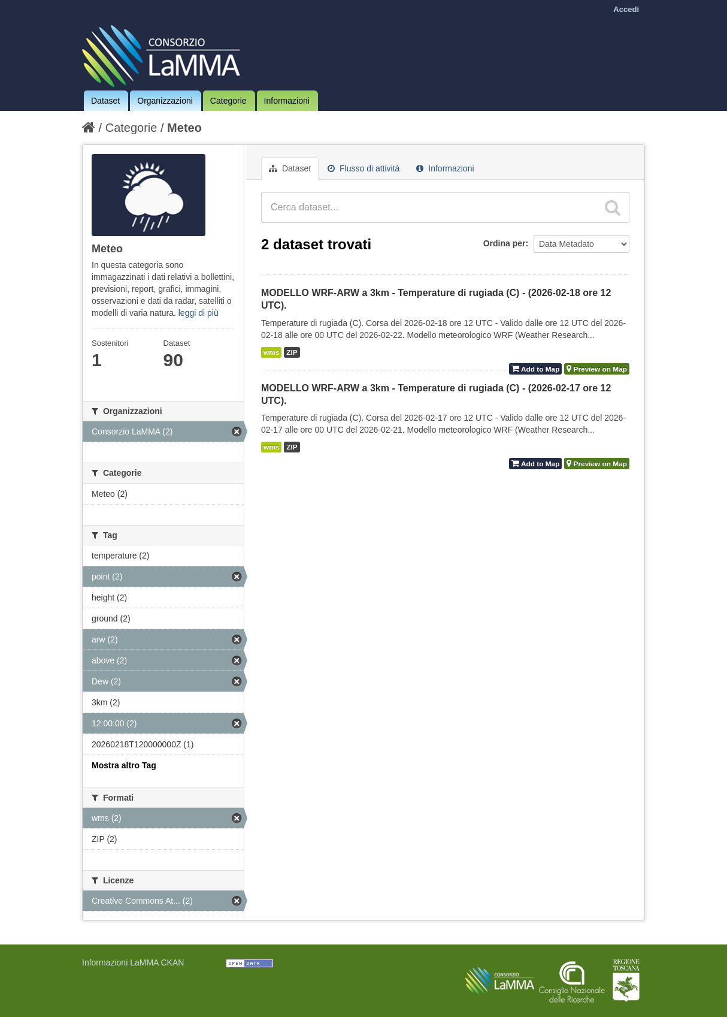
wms (271, 352)
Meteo (184, 127)
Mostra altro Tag (124, 765)
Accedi (626, 9)
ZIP (291, 352)
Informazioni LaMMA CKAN (133, 962)
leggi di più (198, 313)
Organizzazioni (165, 100)
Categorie (228, 100)
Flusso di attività (363, 168)
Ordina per (504, 243)
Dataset (105, 100)
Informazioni (287, 100)
